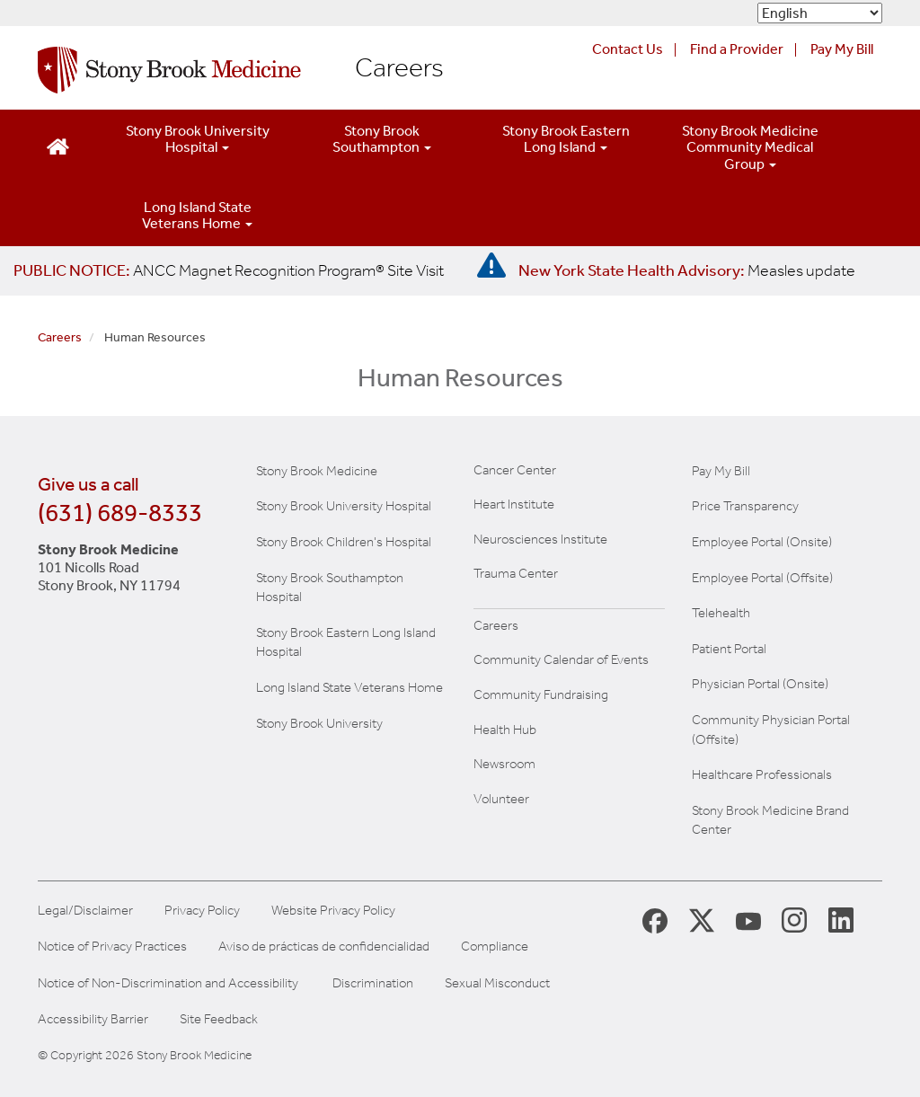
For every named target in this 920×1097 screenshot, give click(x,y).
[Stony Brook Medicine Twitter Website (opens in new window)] (748, 919)
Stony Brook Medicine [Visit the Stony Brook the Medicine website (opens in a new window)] (316, 471)
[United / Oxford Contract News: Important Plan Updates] (228, 270)
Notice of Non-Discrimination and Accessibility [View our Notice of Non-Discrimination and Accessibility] (168, 983)
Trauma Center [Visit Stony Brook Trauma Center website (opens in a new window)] (515, 573)
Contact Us (627, 49)
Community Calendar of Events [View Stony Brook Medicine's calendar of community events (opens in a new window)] (561, 659)
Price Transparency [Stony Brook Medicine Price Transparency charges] (745, 506)
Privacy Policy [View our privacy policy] (202, 910)
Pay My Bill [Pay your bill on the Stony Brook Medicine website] (721, 471)
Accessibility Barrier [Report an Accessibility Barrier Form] (93, 1019)
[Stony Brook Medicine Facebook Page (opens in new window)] (655, 919)
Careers (399, 68)
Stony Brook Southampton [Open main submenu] (381, 138)
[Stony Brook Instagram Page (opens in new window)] (794, 919)
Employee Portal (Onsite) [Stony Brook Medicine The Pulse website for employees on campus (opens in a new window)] (762, 542)
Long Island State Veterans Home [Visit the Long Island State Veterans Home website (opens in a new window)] (349, 687)
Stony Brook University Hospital (343, 506)
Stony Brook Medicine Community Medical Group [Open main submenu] (750, 147)
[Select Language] (819, 13)
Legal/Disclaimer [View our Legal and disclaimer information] (85, 910)
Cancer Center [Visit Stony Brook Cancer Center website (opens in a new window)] (514, 470)
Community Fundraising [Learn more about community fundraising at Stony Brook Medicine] (540, 694)
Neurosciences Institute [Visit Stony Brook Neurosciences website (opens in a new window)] (540, 539)
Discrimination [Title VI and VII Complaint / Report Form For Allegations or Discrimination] (372, 983)
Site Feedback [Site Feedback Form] (219, 1019)
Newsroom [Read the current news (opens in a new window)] (504, 764)
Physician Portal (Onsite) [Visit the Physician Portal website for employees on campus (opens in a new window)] (760, 684)
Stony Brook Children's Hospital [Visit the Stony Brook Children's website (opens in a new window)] (343, 542)
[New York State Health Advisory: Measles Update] (686, 270)
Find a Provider (736, 49)
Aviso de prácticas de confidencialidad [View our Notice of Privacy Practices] (323, 946)
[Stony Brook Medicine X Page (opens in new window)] (701, 919)
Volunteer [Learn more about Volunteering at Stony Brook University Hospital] (501, 799)
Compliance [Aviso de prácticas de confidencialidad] (494, 946)
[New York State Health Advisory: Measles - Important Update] (491, 266)
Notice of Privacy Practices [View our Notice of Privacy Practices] (112, 946)
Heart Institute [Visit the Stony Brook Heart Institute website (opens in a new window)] (513, 504)
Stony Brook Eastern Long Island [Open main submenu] (566, 138)
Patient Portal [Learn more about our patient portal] (729, 649)
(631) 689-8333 (120, 512)
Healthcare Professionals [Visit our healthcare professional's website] (762, 774)
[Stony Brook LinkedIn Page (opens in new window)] (840, 919)
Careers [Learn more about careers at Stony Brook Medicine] (495, 625)
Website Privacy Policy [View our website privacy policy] (333, 910)
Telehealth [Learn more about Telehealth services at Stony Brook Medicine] (721, 613)
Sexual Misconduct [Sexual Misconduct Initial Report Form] (497, 983)
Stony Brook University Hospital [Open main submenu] (198, 138)
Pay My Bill (841, 49)
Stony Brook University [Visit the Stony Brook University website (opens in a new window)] (319, 723)
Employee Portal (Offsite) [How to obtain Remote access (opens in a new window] (762, 578)
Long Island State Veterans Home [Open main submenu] (197, 215)
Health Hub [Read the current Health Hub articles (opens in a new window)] (504, 729)
